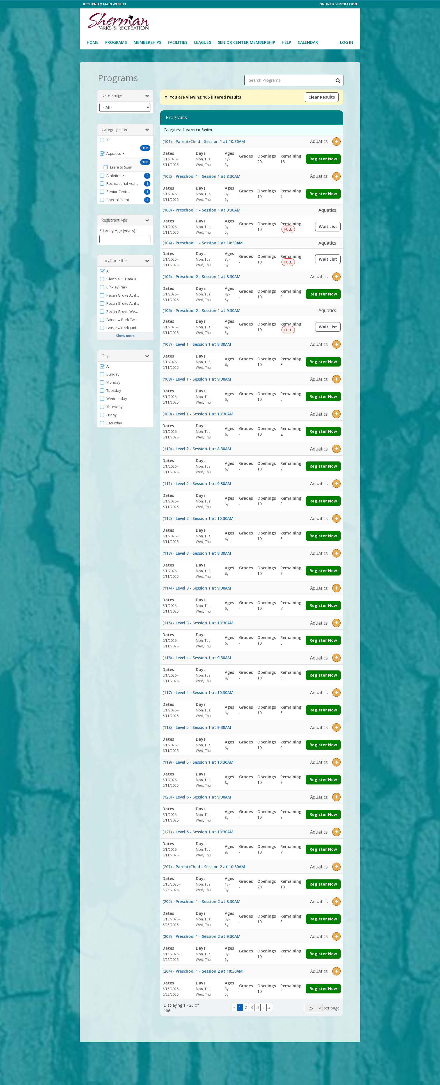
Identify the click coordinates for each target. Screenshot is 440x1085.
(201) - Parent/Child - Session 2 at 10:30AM (203, 865)
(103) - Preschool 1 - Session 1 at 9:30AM (201, 208)
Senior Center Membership (246, 42)
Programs (116, 42)
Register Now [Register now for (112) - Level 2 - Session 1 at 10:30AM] (323, 534)
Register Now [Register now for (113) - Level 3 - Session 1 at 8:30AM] (323, 569)
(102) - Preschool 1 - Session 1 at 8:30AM (201, 174)
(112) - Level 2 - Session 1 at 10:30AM (197, 516)
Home (92, 42)
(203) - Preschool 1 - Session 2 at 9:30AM (201, 934)
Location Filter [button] (125, 258)
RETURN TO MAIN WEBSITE (105, 4)
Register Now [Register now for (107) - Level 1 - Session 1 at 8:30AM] (323, 360)
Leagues (202, 42)
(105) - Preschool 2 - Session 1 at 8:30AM (201, 274)
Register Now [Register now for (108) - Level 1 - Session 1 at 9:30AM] (323, 394)
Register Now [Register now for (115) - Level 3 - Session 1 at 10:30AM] (323, 638)
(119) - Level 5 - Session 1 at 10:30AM (197, 760)
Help (286, 42)
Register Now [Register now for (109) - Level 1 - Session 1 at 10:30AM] (323, 429)
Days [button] (125, 354)
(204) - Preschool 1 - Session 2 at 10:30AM (202, 969)
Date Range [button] (125, 93)
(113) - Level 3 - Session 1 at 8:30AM (196, 551)
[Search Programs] (337, 78)
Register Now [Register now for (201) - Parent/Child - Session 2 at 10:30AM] (323, 882)
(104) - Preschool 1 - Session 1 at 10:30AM (202, 241)
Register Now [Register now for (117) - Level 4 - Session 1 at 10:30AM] (323, 708)
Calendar (308, 42)
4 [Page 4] (257, 1005)
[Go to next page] (269, 1005)
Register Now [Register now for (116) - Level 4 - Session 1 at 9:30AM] (323, 673)
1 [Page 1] (240, 1005)
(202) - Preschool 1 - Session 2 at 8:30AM (201, 899)
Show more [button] (125, 333)
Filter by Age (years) (117, 228)
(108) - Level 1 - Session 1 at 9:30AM (196, 377)
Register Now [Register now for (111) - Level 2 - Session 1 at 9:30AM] (323, 499)
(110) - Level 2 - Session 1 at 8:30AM (196, 447)
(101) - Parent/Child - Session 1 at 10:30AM (203, 139)
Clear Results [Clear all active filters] (321, 95)
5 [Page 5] (263, 1005)
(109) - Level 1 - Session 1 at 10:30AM (197, 412)
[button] (125, 138)
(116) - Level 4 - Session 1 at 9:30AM (196, 656)
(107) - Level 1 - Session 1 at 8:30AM (196, 342)
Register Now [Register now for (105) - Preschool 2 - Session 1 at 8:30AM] (323, 292)
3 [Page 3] (252, 1005)
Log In (346, 42)
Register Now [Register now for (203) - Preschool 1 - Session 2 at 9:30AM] (323, 952)
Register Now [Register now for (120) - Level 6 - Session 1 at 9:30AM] (323, 812)
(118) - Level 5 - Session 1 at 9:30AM (196, 725)
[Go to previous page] (234, 1005)
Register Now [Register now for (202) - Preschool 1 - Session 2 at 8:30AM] (323, 917)
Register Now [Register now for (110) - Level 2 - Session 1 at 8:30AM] (323, 464)
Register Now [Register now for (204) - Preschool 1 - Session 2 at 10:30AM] (323, 987)
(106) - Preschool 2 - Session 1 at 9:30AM (201, 308)
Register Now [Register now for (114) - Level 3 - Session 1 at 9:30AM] (323, 603)
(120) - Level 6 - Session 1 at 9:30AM (196, 795)
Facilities (177, 42)
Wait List (330, 225)
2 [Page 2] (246, 1005)
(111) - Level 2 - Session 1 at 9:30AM (196, 482)
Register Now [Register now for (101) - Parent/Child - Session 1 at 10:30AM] (323, 157)
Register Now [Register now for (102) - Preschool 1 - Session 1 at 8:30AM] (323, 191)
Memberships (147, 42)
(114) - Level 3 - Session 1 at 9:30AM (196, 586)
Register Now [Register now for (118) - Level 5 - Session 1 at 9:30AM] (323, 743)
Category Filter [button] (125, 127)
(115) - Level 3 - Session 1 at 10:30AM (197, 621)
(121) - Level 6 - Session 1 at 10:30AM (197, 830)
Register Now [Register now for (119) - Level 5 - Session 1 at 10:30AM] (323, 778)
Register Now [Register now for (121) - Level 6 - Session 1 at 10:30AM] (323, 847)
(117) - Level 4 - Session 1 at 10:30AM (197, 690)
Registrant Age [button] (125, 218)
